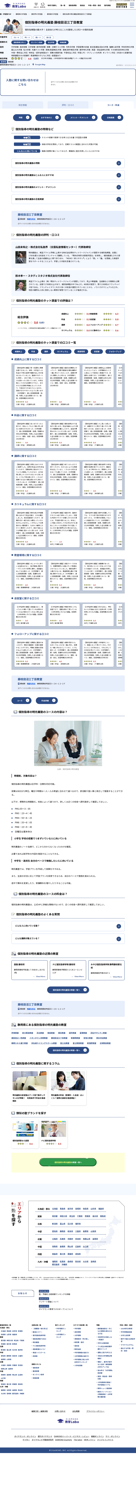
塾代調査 (107, 5)
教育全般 (77, 1349)
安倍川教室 (88, 1038)
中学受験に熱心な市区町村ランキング (81, 1360)
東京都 (55, 1216)
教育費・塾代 (79, 1342)
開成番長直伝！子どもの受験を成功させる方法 (105, 1331)
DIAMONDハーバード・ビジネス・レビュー (71, 1436)
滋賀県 (95, 1238)
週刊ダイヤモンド (45, 1436)
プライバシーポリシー (95, 1411)
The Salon (78, 1439)
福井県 (78, 1223)
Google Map (40, 64)
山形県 (93, 1208)
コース (19, 700)
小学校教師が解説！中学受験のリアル (105, 1383)
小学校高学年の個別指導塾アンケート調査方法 (70, 58)
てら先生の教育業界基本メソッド (105, 1347)
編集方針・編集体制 (40, 1411)
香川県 (62, 1253)
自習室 (97, 351)
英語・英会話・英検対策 (105, 1377)
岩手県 (70, 1208)
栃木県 (95, 1216)
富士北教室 (64, 1043)
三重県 (78, 1231)
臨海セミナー (37, 1332)
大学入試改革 (125, 1335)
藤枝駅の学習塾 (52, 14)
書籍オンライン (97, 1436)
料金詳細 (45, 700)
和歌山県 (86, 1238)
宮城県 (78, 1208)
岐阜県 (70, 1231)
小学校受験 (78, 1365)
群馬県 (103, 1216)
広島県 (78, 1246)
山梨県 (93, 1231)
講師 (46, 351)
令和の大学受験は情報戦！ (105, 1357)
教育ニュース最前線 (105, 1388)
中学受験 (77, 1328)
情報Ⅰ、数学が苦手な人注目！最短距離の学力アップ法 (105, 1364)
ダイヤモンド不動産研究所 (42, 1439)
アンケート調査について (49, 1301)
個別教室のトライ (39, 1349)
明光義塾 (36, 1342)
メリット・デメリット (79, 117)
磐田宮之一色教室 (18, 1038)
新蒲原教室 (91, 1043)
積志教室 (61, 1032)
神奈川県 (63, 1216)
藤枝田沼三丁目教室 (59, 1038)
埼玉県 (72, 1216)
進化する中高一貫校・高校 (127, 1349)
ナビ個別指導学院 (39, 1346)
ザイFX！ (26, 1439)
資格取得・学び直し (81, 1339)
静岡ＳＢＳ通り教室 (19, 1043)
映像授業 (36, 1378)
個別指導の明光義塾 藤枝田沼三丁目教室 (77, 14)
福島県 (101, 1208)
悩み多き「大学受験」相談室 (105, 1371)
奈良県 (78, 1238)
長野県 (85, 1231)
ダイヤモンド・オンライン (25, 1436)
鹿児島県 (55, 1264)
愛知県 (55, 1231)
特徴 (20, 117)
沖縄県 (64, 1264)
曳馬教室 (51, 1032)
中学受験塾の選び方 (81, 1352)
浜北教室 (40, 1032)
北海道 (55, 1208)
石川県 (70, 1223)
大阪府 (55, 1238)
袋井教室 (72, 1032)
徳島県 (55, 1253)
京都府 (70, 1238)
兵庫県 (62, 1238)
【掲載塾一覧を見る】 (40, 1328)
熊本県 (78, 1261)
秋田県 (85, 1208)
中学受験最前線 (126, 1332)
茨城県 (87, 1216)
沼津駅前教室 (105, 1043)
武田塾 (35, 1356)
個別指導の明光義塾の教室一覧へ (66, 990)
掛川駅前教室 (27, 1032)
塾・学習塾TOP (5, 14)
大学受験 (77, 1335)
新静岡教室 (75, 1038)
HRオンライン (89, 1439)
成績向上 (18, 351)
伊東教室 (15, 1032)
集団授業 (36, 1371)
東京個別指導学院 (39, 1335)
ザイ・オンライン (113, 1436)
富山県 (62, 1223)
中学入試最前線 (103, 1343)
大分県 (85, 1261)
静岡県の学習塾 (21, 14)
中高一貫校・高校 (94, 5)
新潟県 (55, 1223)
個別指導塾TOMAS (39, 1339)
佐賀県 (62, 1261)
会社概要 (76, 1411)
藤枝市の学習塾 (36, 14)
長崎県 (70, 1261)
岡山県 (70, 1246)
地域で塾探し (52, 5)
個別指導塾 (73, 5)
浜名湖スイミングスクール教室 (44, 1043)
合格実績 (110, 117)
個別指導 (36, 1368)
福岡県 (55, 1261)
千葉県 (80, 1216)
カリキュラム (62, 351)
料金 (33, 351)
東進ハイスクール (39, 1352)
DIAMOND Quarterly (63, 1439)
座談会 (82, 5)
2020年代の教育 (126, 1328)
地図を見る (31, 219)
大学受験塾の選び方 (81, 1356)
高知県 (78, 1253)
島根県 (62, 1246)
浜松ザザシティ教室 (98, 1032)
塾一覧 (63, 5)
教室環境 (81, 351)
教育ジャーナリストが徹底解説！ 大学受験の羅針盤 (105, 1394)
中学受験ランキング (61, 1329)
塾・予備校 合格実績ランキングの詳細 (54, 1294)
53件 (36, 58)
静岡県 (62, 1231)
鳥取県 (55, 1246)
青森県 (62, 1208)
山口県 (85, 1246)
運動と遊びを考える (105, 1352)
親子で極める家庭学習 (128, 1340)
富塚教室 (83, 1032)
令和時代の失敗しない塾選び (105, 1338)
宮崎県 (93, 1261)
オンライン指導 (38, 1374)
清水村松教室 (101, 1038)
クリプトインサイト (105, 1439)
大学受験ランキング (61, 1335)
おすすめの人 (46, 117)
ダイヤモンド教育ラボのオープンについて (56, 1309)
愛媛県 (70, 1253)
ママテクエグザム (127, 1345)
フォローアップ (115, 351)
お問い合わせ (60, 1411)
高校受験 (77, 1332)
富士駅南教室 (78, 1043)
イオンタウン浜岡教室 (38, 1038)
